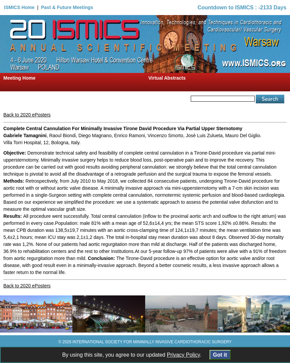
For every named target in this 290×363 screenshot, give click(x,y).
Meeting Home (19, 78)
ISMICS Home (19, 7)
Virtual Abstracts (167, 78)
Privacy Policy (183, 355)
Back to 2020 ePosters (27, 114)
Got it (220, 355)
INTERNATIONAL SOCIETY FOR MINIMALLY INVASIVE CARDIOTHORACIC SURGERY (152, 342)
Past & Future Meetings (67, 7)
